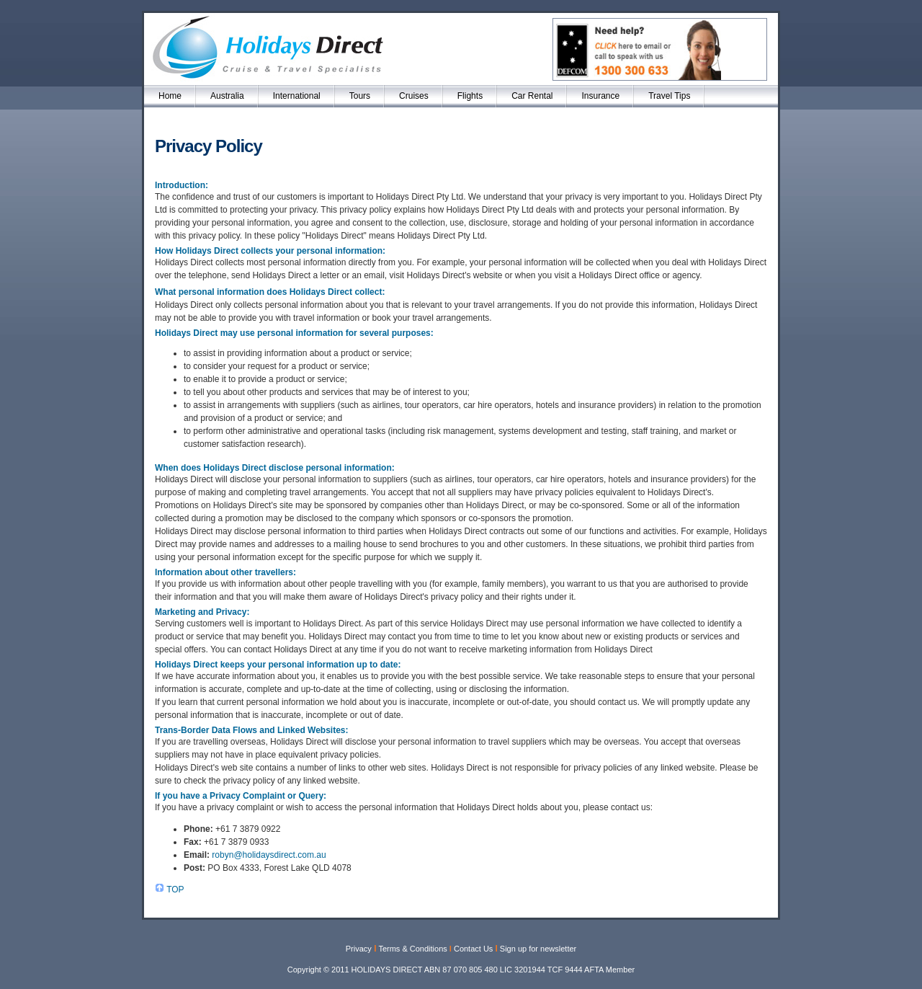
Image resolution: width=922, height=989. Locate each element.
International (297, 96)
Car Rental (531, 96)
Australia (227, 96)
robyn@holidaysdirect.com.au (269, 855)
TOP (175, 889)
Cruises (414, 96)
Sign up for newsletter (538, 948)
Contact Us (473, 948)
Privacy (359, 948)
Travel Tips (669, 96)
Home (170, 96)
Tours (359, 96)
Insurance (600, 96)
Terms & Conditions (412, 948)
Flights (470, 96)
